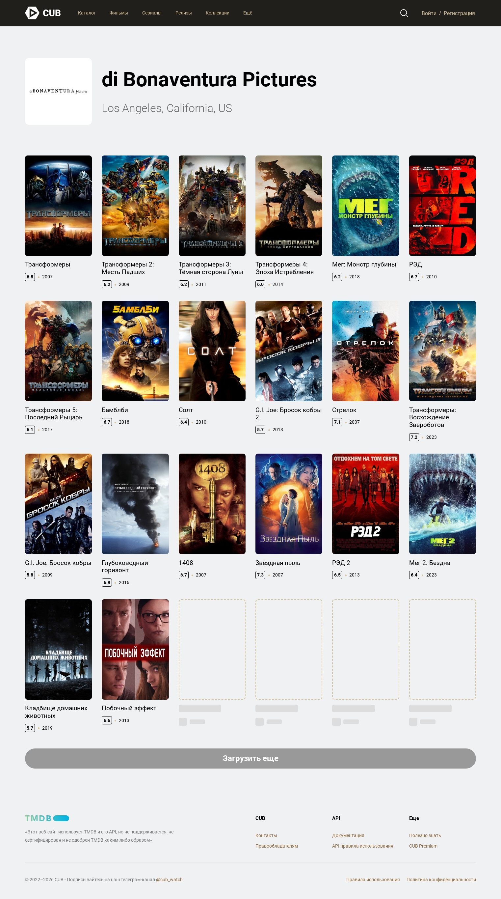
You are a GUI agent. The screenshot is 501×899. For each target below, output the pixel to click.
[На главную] (43, 13)
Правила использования (373, 879)
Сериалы (152, 12)
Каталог (87, 12)
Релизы (183, 12)
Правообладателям (276, 846)
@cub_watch (169, 879)
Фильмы (119, 12)
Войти (429, 13)
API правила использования (362, 846)
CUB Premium (423, 846)
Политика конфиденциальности (441, 879)
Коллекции (217, 12)
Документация (348, 835)
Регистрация (459, 13)
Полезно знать (425, 835)
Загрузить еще (250, 758)
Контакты (266, 835)
